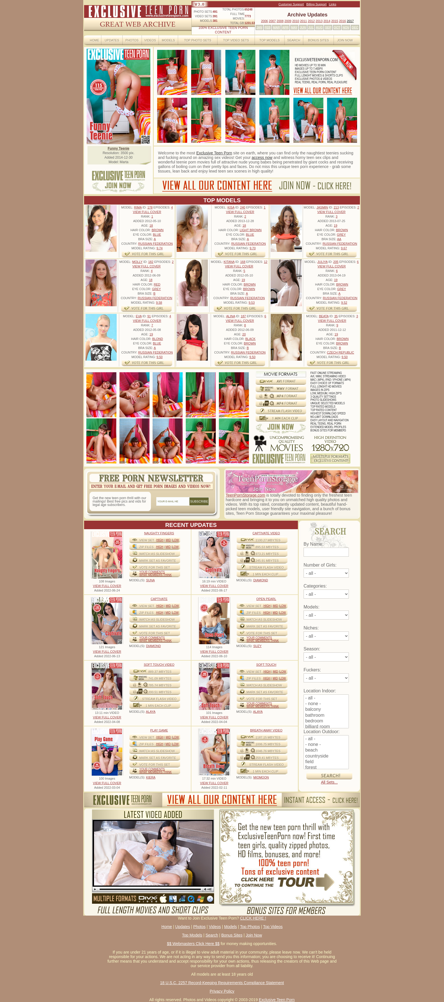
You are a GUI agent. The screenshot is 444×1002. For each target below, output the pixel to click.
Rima (138, 207)
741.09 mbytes (160, 678)
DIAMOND (260, 580)
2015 (334, 21)
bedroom (326, 721)
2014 (326, 21)
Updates (112, 40)
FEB (267, 27)
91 (149, 316)
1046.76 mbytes (268, 751)
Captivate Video (266, 533)
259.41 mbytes (267, 758)
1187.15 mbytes (268, 737)
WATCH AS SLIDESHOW (157, 554)
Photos (131, 40)
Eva (139, 316)
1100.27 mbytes (268, 540)
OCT (337, 27)
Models (168, 40)
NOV (346, 27)
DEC (355, 27)
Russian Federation (155, 243)
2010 (295, 21)
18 (151, 225)
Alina (230, 316)
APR (285, 27)
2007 (272, 21)
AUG (319, 27)
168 (242, 261)
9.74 (160, 248)
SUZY (257, 646)
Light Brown (250, 230)
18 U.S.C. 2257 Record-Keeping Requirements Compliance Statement (222, 982)
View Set (146, 540)
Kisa (230, 207)
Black (250, 339)
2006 (264, 21)
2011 (303, 21)
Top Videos (273, 926)
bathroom (326, 715)
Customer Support (291, 4)
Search (293, 40)
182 (150, 261)
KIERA (150, 777)
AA (339, 239)
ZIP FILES (146, 547)
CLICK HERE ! (253, 918)
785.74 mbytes (160, 685)
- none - (326, 704)
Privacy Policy (222, 991)
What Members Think (155, 574)
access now (262, 157)
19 (335, 225)
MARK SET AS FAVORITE (157, 560)
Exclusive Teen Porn (214, 153)
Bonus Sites (318, 40)
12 (265, 261)
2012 (311, 21)
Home (94, 40)
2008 (280, 21)
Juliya (322, 261)
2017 (350, 21)
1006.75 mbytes (268, 744)
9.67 (344, 248)
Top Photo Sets (197, 40)
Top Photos (250, 926)
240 (242, 207)
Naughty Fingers (159, 533)
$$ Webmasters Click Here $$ (193, 943)
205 (335, 261)
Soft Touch (266, 664)
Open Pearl (266, 599)
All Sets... (329, 782)
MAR (276, 27)
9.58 (159, 302)
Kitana (229, 261)
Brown (157, 230)
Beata (323, 316)
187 (243, 316)
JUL (311, 27)
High (159, 540)
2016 (342, 21)
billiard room (326, 727)
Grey (341, 234)
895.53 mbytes (267, 547)
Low (175, 540)
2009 (287, 21)
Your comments (152, 572)
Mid (168, 540)
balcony (326, 709)
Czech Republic (340, 352)
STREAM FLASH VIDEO (266, 567)
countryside (326, 756)
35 (336, 316)
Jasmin (322, 207)
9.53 (252, 302)
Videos (150, 40)
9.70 (252, 248)
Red (157, 284)
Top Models (269, 40)
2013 (319, 21)
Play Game (159, 730)
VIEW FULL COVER (147, 212)
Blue (157, 234)
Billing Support (316, 4)
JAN (259, 27)
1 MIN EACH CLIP (265, 574)
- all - (326, 698)
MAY (294, 27)
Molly (137, 261)
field (326, 762)
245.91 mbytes (267, 560)
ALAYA (150, 711)
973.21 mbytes (267, 554)
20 (244, 334)
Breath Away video (266, 730)
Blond (157, 339)
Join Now (345, 40)
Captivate (159, 599)
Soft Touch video (159, 664)
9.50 (160, 357)
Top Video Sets (236, 40)
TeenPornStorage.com (245, 495)
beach (326, 750)
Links (332, 4)
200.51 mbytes (160, 692)
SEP (328, 27)
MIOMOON (261, 777)
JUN (303, 27)
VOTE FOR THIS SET (154, 567)
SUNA (150, 580)
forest (326, 768)
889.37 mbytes (160, 671)
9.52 (344, 302)
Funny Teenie (118, 148)
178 (149, 207)
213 (336, 207)
